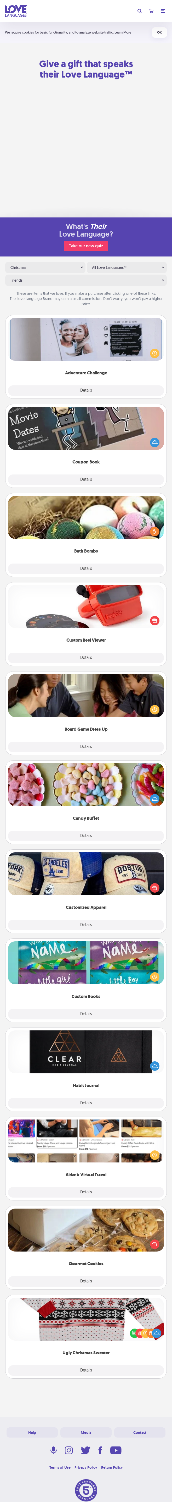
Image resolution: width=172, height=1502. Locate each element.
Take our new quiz (86, 246)
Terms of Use (60, 1467)
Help (32, 1432)
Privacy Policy (85, 1467)
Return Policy (112, 1467)
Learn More (122, 32)
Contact (139, 1432)
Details (86, 391)
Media (86, 1432)
